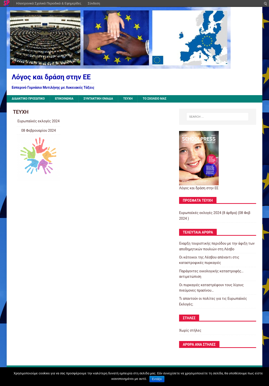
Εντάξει (157, 379)
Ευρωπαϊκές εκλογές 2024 (38, 121)
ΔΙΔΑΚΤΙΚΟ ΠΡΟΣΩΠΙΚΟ (28, 98)
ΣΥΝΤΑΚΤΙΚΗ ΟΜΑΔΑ (98, 98)
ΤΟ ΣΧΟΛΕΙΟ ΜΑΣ (154, 98)
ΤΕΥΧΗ (128, 98)
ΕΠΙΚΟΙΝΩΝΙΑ (64, 98)
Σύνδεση (94, 3)
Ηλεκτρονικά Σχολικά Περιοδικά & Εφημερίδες (48, 3)
